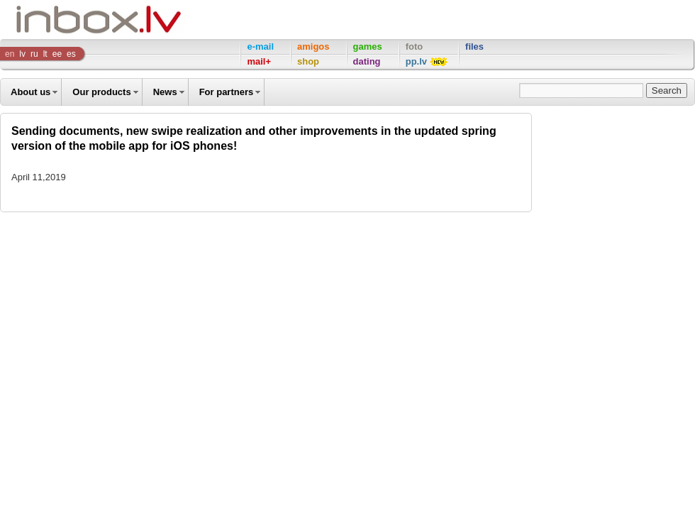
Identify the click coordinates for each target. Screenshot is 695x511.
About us (30, 92)
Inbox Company (67, 19)
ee (57, 54)
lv (22, 54)
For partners (226, 92)
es (71, 54)
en (9, 54)
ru (34, 54)
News (165, 92)
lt (45, 54)
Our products (101, 92)
